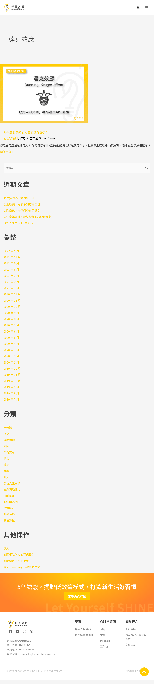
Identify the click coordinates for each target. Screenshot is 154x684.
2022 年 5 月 (11, 251)
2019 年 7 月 (11, 399)
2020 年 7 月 (11, 325)
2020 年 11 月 (12, 300)
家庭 (6, 446)
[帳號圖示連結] (138, 7)
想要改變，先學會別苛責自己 (22, 204)
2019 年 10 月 (12, 381)
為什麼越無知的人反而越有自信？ (26, 132)
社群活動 (9, 514)
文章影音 (9, 508)
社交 (6, 434)
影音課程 (9, 520)
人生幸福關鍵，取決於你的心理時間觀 (27, 217)
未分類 (8, 427)
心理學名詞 (11, 138)
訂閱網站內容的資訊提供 (19, 554)
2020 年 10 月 (12, 306)
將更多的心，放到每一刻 (19, 198)
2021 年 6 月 (11, 263)
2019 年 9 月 (11, 387)
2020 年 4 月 (11, 343)
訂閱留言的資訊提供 (16, 561)
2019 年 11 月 (12, 374)
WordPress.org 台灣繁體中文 (22, 567)
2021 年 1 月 (11, 288)
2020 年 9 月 (11, 313)
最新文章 (9, 452)
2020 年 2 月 (11, 356)
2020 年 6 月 (11, 331)
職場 (6, 458)
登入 (6, 548)
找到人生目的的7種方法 (18, 223)
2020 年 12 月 (12, 294)
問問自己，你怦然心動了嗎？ (22, 210)
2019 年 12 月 (12, 368)
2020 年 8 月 (11, 319)
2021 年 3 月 (11, 275)
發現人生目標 (12, 483)
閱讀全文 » (6, 151)
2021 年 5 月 (11, 269)
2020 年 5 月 (11, 337)
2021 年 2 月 (11, 282)
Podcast (9, 495)
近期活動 (9, 440)
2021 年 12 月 (12, 257)
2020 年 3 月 (11, 350)
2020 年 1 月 (11, 362)
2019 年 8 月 (11, 393)
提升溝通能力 (12, 489)
